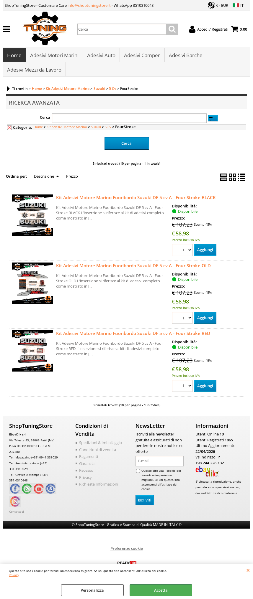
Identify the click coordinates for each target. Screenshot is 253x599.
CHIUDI (248, 570)
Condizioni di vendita (97, 450)
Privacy (14, 575)
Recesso (86, 471)
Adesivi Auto (101, 55)
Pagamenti (88, 457)
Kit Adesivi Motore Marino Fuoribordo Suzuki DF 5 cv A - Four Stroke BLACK (136, 198)
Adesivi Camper (142, 55)
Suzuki (96, 128)
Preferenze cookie (126, 549)
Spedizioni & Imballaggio (100, 443)
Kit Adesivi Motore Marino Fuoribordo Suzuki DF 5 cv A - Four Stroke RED (133, 334)
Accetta (161, 590)
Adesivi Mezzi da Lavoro (34, 70)
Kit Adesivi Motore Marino (67, 128)
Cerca (45, 118)
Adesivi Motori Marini (54, 55)
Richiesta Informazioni (98, 485)
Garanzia (86, 464)
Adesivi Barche (185, 55)
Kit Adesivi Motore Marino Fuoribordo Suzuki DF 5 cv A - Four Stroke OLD (133, 266)
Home (14, 55)
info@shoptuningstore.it (89, 5)
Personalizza (92, 590)
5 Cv (108, 128)
